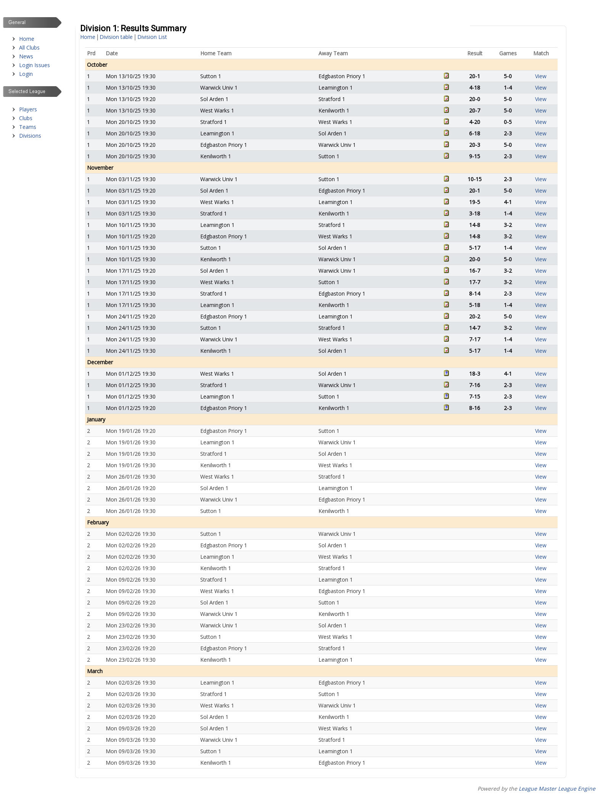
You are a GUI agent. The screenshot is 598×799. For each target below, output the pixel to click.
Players (28, 109)
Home (26, 38)
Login (26, 73)
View (541, 76)
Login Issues (34, 65)
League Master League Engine (557, 788)
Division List (152, 36)
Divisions (30, 135)
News (26, 56)
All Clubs (29, 47)
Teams (27, 126)
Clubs (25, 118)
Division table (116, 36)
